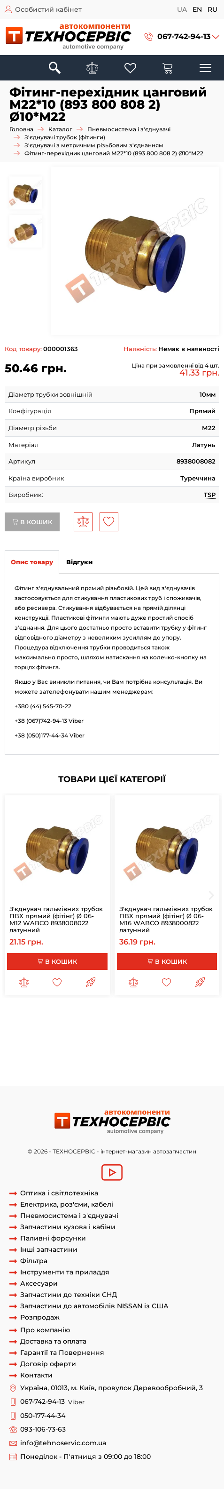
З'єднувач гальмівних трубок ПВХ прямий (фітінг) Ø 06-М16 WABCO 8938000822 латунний (166, 919)
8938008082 (24, 1059)
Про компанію (45, 1330)
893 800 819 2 (94, 1068)
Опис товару (32, 562)
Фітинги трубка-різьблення (130, 1033)
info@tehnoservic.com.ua (63, 1443)
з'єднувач (197, 1016)
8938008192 (135, 1068)
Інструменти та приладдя (64, 1272)
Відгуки (79, 562)
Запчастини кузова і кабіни (68, 1227)
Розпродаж (40, 1317)
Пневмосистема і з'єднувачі (128, 129)
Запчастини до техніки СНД (68, 1295)
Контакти (36, 1375)
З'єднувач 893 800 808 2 (83, 1059)
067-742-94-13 (183, 36)
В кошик (32, 522)
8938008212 (53, 1068)
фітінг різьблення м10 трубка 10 (114, 1042)
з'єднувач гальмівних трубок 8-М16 (75, 1016)
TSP (210, 494)
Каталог (60, 129)
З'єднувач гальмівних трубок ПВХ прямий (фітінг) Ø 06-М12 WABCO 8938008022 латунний (56, 919)
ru (212, 9)
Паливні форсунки (53, 1238)
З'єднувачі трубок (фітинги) (64, 137)
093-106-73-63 (43, 1429)
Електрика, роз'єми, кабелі (66, 1205)
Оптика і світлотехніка (59, 1193)
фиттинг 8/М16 (156, 1016)
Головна (21, 129)
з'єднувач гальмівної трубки (49, 1024)
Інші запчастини (48, 1250)
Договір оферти (48, 1364)
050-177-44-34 (42, 1416)
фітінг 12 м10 (89, 1051)
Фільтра (33, 1261)
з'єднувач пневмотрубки (44, 1033)
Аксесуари (39, 1284)
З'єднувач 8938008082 (158, 1059)
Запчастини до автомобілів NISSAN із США (94, 1306)
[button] (182, 37)
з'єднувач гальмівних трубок (142, 1024)
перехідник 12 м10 (139, 1051)
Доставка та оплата (53, 1341)
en (197, 9)
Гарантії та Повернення (62, 1353)
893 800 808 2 (191, 1051)
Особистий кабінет (48, 9)
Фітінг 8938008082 (40, 1077)
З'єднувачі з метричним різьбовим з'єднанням (93, 145)
